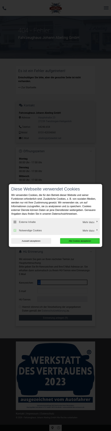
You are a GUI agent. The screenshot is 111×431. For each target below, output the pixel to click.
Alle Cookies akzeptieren (80, 241)
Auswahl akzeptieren (31, 241)
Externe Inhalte (25, 222)
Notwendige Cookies (28, 230)
